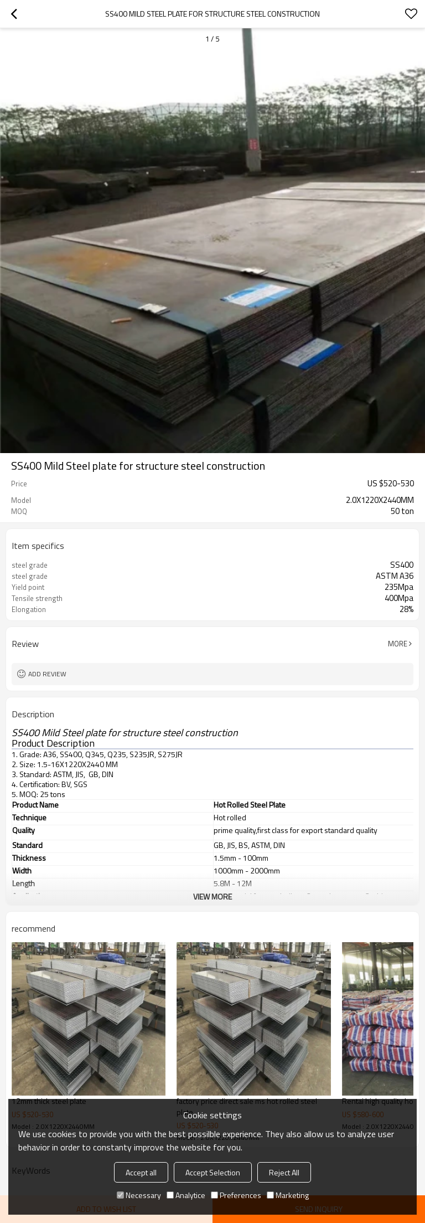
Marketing (288, 1195)
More (397, 643)
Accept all (141, 1172)
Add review (47, 674)
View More (212, 896)
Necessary (139, 1195)
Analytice (186, 1195)
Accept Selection (212, 1172)
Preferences (236, 1195)
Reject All (284, 1172)
